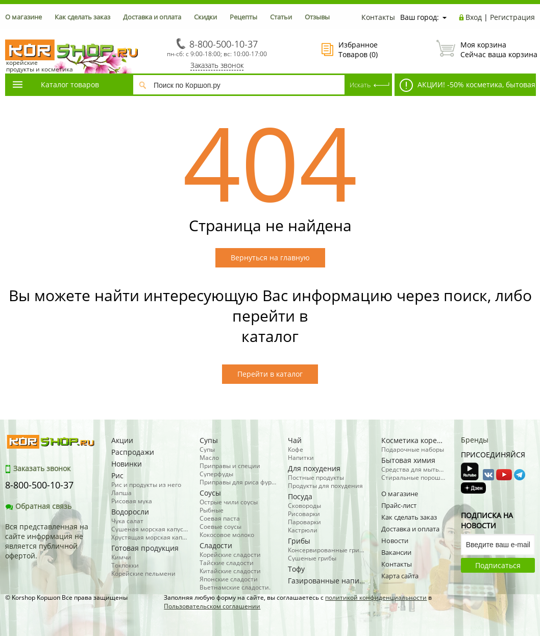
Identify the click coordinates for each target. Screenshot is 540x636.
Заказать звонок (216, 65)
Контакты (378, 17)
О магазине (23, 16)
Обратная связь (38, 506)
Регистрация (512, 17)
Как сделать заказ (82, 16)
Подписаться (498, 565)
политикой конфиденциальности (376, 597)
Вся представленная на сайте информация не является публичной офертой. (46, 541)
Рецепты (243, 16)
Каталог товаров (55, 84)
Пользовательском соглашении (212, 606)
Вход (473, 17)
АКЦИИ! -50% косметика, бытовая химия (465, 87)
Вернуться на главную (270, 257)
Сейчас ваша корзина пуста (485, 49)
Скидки (205, 16)
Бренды (474, 440)
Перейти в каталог (270, 374)
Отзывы (317, 16)
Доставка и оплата (152, 16)
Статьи (281, 16)
